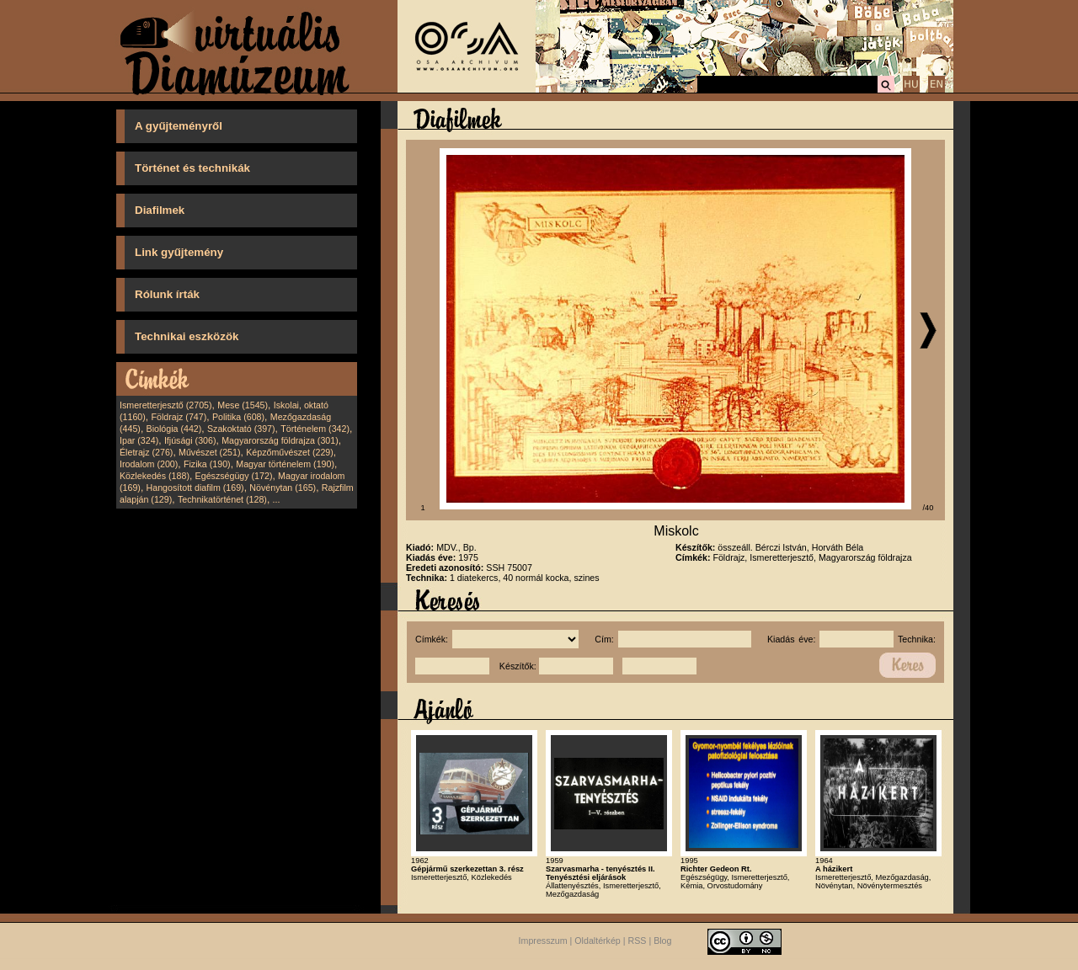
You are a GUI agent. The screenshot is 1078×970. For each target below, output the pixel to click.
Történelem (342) (315, 429)
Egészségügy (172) (234, 476)
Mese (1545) (242, 405)
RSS (637, 940)
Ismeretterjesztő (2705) (166, 405)
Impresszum (543, 940)
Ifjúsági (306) (190, 440)
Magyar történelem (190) (285, 464)
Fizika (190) (207, 464)
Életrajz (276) (146, 452)
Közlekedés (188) (154, 476)
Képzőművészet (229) (290, 452)
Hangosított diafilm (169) (195, 487)
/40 (928, 508)
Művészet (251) (209, 452)
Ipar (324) (139, 440)
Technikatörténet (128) (222, 499)
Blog (662, 940)
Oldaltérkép (597, 940)
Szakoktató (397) (241, 429)
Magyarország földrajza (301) (280, 440)
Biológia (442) (174, 429)
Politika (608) (238, 417)
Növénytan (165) (282, 487)
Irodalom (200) (149, 464)
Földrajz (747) (178, 417)
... (276, 499)
